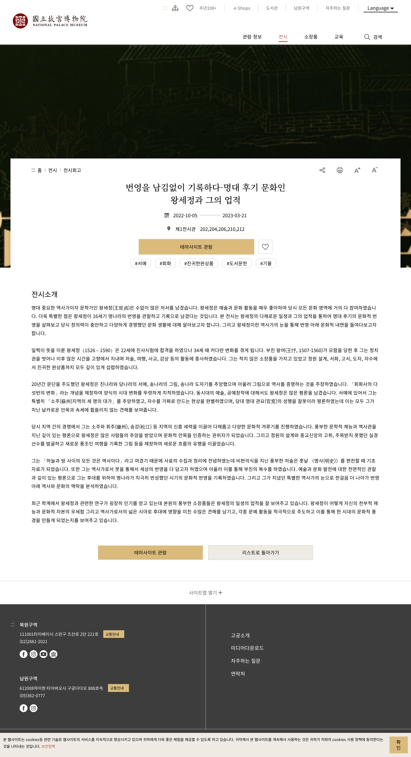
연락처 (238, 673)
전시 (52, 170)
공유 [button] (322, 170)
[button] (339, 170)
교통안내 (112, 634)
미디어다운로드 (247, 648)
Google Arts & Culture (53, 654)
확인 (398, 744)
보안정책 (48, 746)
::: (165, 7)
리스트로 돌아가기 (260, 552)
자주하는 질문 (246, 660)
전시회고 (72, 170)
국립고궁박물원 (49, 21)
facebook (24, 654)
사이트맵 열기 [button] (203, 592)
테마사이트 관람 (196, 246)
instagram (33, 654)
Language (378, 7)
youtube (43, 654)
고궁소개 (240, 635)
